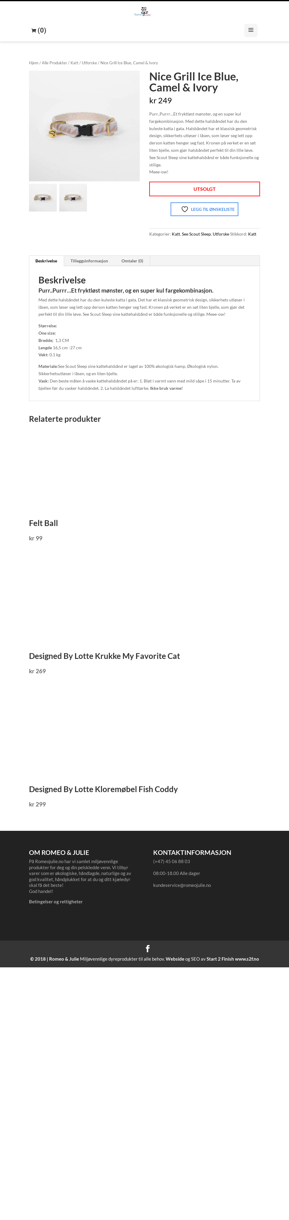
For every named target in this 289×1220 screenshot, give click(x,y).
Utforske (89, 62)
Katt (74, 62)
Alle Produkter (54, 62)
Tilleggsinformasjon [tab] (89, 260)
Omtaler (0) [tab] (132, 260)
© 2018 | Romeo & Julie (54, 959)
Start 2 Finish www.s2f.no (233, 959)
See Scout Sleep (196, 234)
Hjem (33, 62)
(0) (41, 30)
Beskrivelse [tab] (46, 260)
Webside (175, 959)
